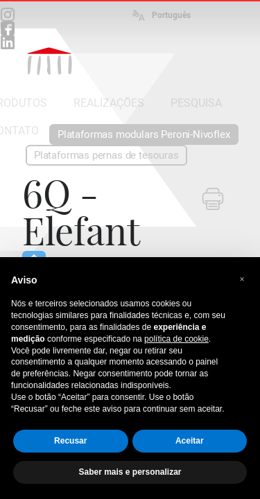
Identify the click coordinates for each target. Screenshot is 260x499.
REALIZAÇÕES (108, 103)
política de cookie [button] (176, 339)
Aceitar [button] (189, 441)
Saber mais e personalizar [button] (129, 472)
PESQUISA (196, 103)
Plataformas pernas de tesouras (106, 155)
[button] (242, 279)
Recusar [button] (70, 441)
